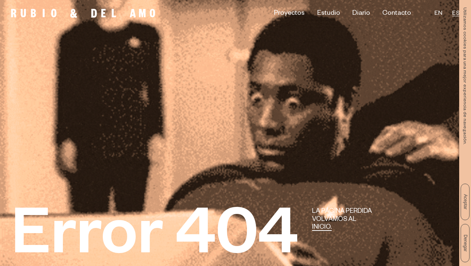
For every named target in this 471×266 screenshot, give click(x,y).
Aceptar (465, 201)
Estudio (328, 14)
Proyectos (289, 14)
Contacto (396, 14)
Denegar (465, 243)
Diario (361, 14)
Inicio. (322, 227)
